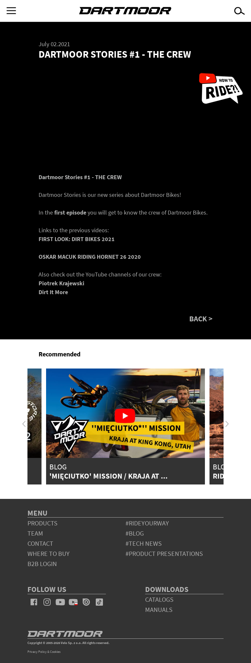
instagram (47, 602)
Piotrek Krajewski (61, 283)
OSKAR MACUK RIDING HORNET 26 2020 (90, 256)
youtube (60, 602)
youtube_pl (73, 602)
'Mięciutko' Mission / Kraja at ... (108, 476)
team (35, 533)
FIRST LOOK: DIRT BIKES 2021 (77, 239)
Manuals (159, 609)
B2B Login (42, 563)
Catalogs (159, 599)
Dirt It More (53, 292)
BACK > (200, 318)
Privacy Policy (37, 652)
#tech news (144, 543)
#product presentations (164, 553)
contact (40, 543)
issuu (86, 602)
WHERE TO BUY (48, 553)
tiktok (99, 602)
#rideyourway (147, 523)
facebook (34, 602)
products (42, 523)
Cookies (55, 652)
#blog (135, 533)
